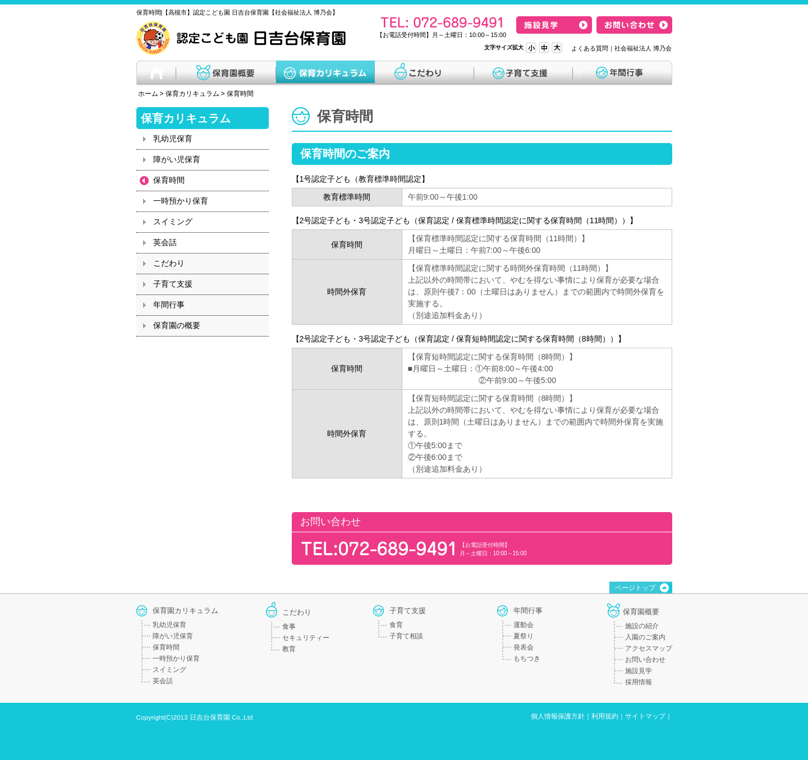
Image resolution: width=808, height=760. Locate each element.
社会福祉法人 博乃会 (643, 48)
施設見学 (638, 671)
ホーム (148, 94)
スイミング (172, 221)
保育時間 (240, 94)
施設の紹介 (642, 626)
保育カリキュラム (192, 94)
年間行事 (169, 304)
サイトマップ (645, 716)
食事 (289, 626)
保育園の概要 (176, 325)
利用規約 (604, 716)
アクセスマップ (648, 648)
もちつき (526, 658)
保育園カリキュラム (185, 610)
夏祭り (523, 636)
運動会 (523, 625)
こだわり (169, 263)
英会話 (165, 242)
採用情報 (638, 682)
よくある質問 (589, 48)
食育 (396, 625)
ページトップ (635, 588)
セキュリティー (305, 638)
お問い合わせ (645, 660)
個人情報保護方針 (558, 716)
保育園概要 (641, 611)
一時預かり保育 (180, 200)
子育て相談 (406, 636)
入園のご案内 (645, 637)
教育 (289, 649)
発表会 (523, 647)
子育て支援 (172, 283)
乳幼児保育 (172, 138)
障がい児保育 (176, 159)
